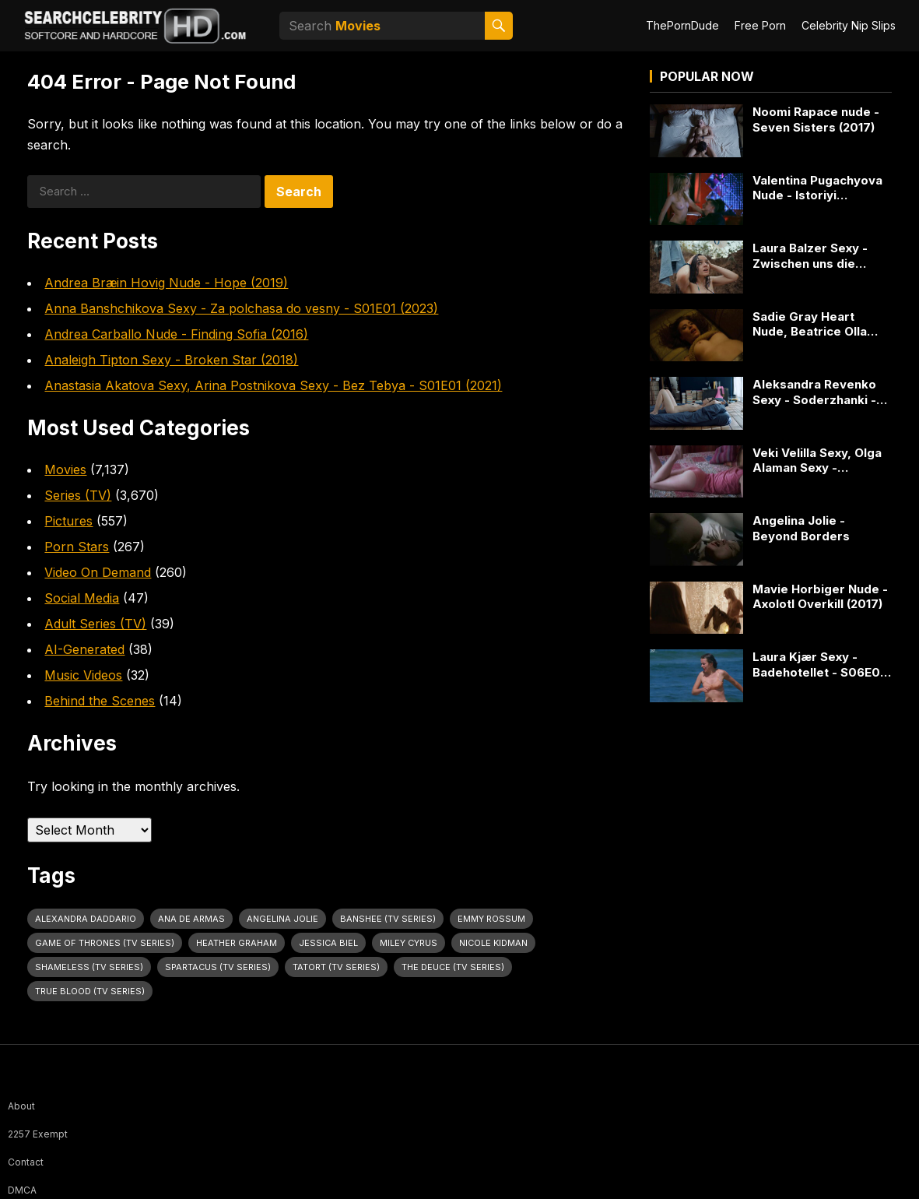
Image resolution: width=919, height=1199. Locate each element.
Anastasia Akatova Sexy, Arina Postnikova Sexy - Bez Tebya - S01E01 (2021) (273, 385)
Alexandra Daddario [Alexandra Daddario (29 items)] (85, 918)
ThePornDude (682, 25)
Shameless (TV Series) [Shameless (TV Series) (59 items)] (89, 967)
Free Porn (760, 25)
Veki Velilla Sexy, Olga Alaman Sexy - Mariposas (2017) (817, 460)
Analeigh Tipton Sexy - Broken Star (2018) (171, 359)
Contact (26, 1162)
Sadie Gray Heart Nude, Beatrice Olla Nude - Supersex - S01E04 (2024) (809, 324)
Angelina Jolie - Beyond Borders (801, 528)
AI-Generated (84, 649)
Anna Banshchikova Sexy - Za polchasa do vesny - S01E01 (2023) (241, 308)
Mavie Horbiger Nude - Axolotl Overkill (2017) (820, 597)
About (21, 1106)
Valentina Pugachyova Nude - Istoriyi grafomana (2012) (817, 188)
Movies (65, 469)
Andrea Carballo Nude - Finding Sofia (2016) (176, 334)
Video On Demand (97, 572)
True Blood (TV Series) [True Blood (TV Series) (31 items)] (90, 991)
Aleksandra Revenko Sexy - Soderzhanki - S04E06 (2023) (814, 392)
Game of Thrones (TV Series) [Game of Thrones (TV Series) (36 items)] (104, 942)
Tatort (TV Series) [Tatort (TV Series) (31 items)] (336, 967)
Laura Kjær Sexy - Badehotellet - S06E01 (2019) (818, 664)
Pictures (68, 521)
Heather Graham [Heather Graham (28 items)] (236, 942)
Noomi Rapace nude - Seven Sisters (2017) (815, 119)
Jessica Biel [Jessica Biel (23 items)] (328, 942)
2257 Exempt (38, 1134)
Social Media (81, 598)
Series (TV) (77, 495)
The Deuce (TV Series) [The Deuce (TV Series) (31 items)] (453, 967)
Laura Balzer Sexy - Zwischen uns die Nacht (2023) (810, 256)
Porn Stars (76, 546)
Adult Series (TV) (95, 623)
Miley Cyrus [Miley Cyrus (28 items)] (408, 942)
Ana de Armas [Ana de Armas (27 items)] (191, 918)
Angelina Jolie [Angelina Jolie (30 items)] (282, 918)
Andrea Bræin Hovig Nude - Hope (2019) (166, 282)
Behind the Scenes (99, 700)
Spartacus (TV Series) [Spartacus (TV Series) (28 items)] (218, 967)
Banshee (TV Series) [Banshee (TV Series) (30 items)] (388, 918)
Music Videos (83, 675)
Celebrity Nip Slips (848, 25)
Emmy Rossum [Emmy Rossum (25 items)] (491, 918)
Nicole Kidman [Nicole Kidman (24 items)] (493, 942)
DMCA (22, 1190)
